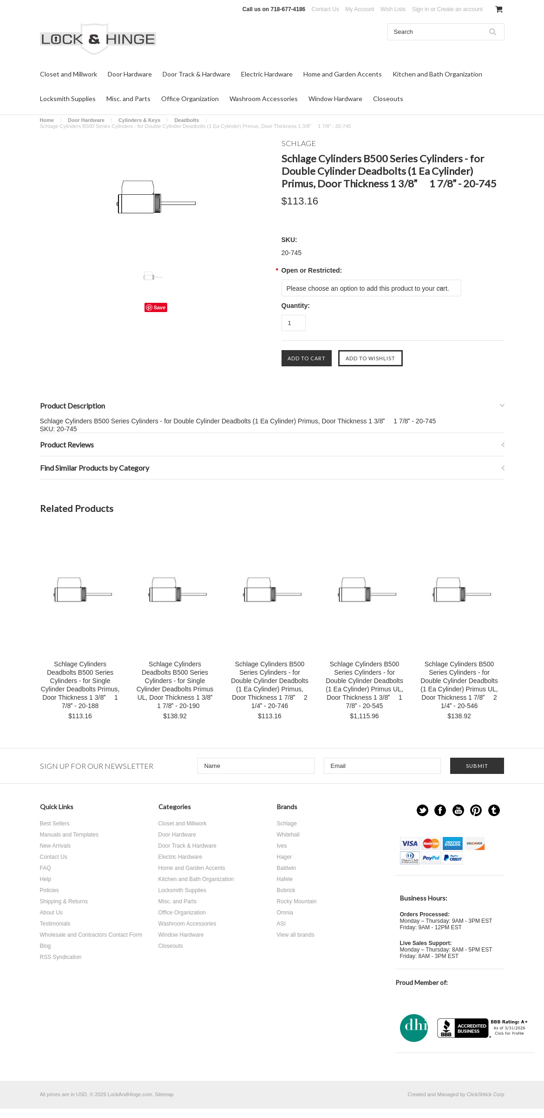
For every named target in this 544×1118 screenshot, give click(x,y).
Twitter (422, 810)
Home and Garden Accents (342, 74)
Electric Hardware (267, 74)
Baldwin (286, 868)
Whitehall (288, 834)
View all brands (296, 935)
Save (160, 307)
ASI (281, 923)
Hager (284, 857)
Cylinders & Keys (139, 120)
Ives (282, 846)
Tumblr (494, 810)
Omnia (285, 912)
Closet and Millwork (68, 74)
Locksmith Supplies (68, 98)
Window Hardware (335, 98)
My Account (359, 9)
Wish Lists (393, 9)
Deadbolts (186, 120)
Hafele (285, 879)
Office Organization (190, 98)
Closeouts (388, 98)
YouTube (458, 810)
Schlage (287, 823)
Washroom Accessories (263, 98)
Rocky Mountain (297, 901)
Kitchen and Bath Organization (437, 74)
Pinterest (476, 810)
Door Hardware (130, 74)
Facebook (440, 810)
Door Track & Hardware (196, 74)
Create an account (460, 9)
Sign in (420, 9)
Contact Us (325, 9)
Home (47, 120)
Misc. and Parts (128, 98)
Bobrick (286, 890)
